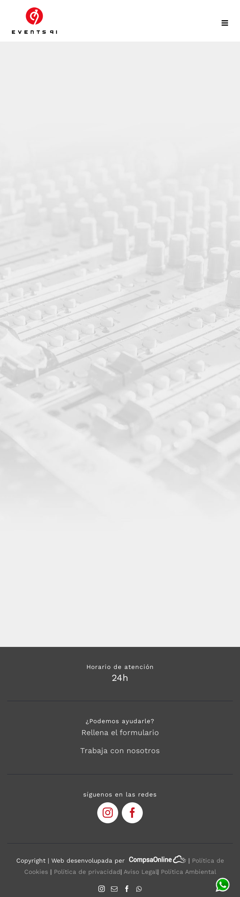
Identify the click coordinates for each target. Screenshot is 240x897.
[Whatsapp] (139, 888)
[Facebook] (127, 888)
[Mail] (114, 888)
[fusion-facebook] (132, 812)
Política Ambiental (188, 871)
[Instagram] (101, 888)
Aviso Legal (140, 871)
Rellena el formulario (120, 732)
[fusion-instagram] (107, 812)
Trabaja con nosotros (120, 750)
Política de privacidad (87, 871)
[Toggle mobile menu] (225, 23)
